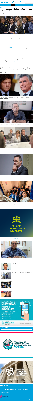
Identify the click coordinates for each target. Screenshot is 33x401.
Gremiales (19, 389)
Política (6, 389)
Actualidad (23, 389)
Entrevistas (26, 389)
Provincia (12, 389)
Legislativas (9, 389)
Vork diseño (3, 359)
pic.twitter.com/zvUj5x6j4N (17, 60)
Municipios (16, 389)
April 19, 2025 (16, 61)
